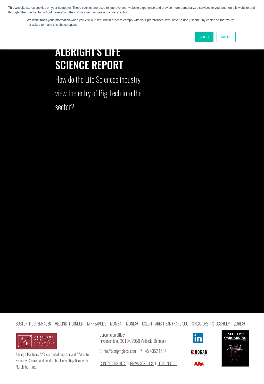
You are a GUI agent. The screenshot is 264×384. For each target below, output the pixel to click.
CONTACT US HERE (113, 363)
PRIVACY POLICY (142, 363)
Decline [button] (226, 37)
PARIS (157, 324)
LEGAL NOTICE (167, 363)
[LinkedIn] (198, 338)
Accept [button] (204, 37)
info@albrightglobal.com (119, 351)
